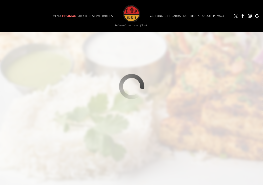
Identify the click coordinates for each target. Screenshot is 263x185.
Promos (69, 16)
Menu (57, 16)
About (207, 16)
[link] (131, 13)
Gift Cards (173, 16)
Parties (107, 16)
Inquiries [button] (191, 16)
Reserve (94, 16)
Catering (156, 16)
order (82, 16)
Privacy (218, 16)
